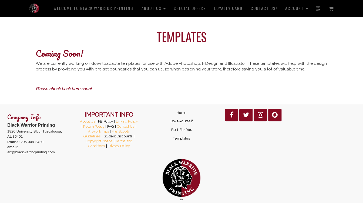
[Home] (34, 8)
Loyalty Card (228, 8)
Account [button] (296, 8)
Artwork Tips (98, 131)
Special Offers (190, 8)
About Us (87, 121)
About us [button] (154, 8)
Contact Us (126, 126)
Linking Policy (127, 121)
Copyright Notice (99, 141)
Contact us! (264, 8)
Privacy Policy (119, 146)
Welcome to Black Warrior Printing (93, 8)
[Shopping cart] (331, 8)
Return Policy (93, 126)
